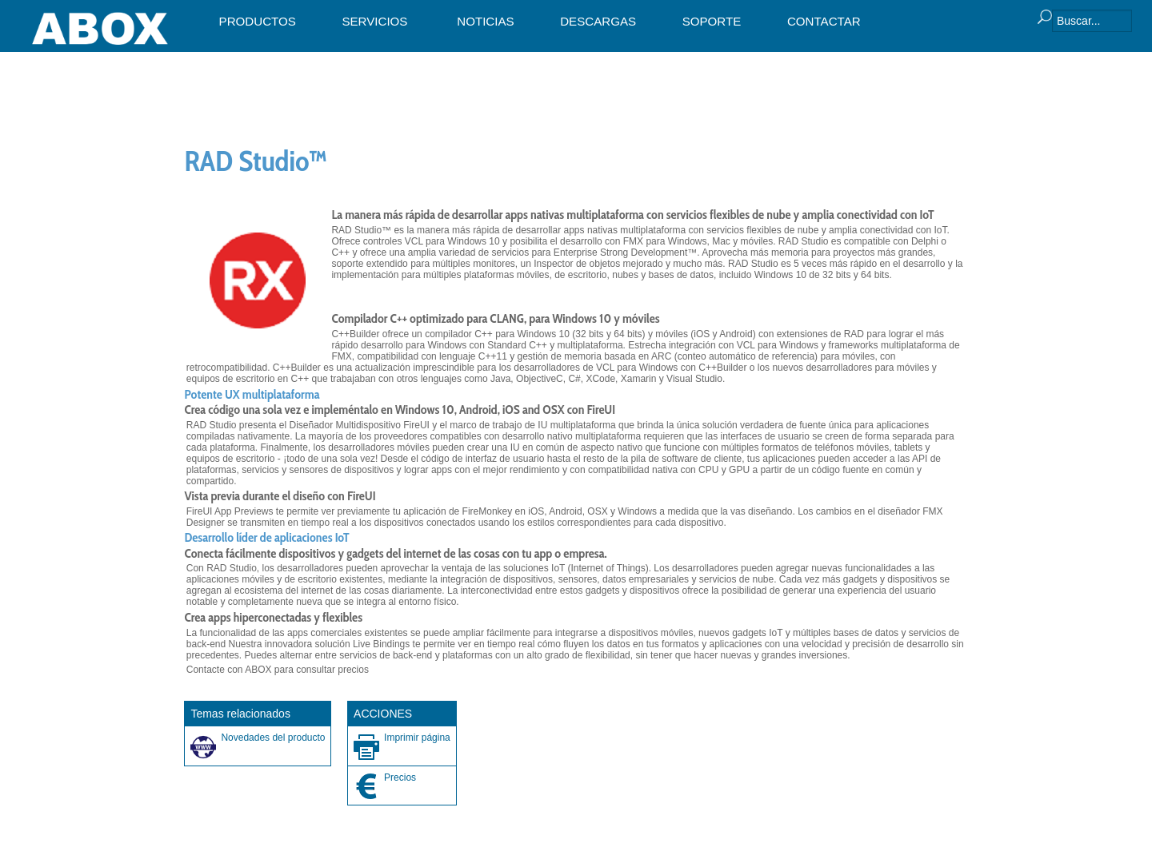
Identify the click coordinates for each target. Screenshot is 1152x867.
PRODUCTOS (257, 21)
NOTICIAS (485, 21)
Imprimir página (417, 737)
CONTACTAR (824, 21)
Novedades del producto (273, 737)
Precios (400, 777)
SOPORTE (712, 21)
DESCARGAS (598, 21)
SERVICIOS (374, 21)
